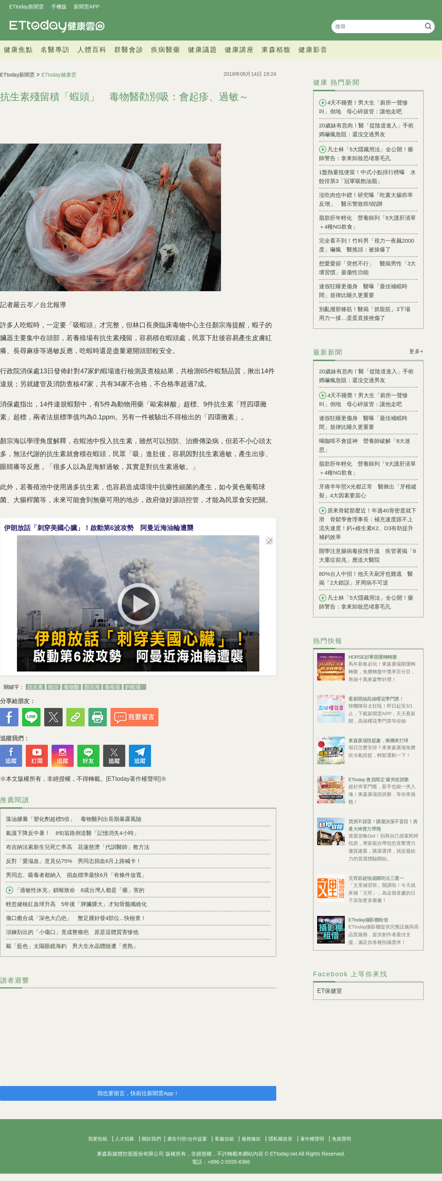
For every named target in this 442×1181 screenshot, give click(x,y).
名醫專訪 (55, 49)
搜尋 (428, 26)
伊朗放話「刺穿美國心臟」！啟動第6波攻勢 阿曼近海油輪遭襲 (98, 528)
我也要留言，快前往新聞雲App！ (138, 1093)
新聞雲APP (86, 7)
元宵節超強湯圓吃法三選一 (376, 878)
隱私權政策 (280, 1139)
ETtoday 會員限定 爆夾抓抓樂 (378, 779)
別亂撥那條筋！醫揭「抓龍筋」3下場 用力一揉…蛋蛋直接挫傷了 (367, 313)
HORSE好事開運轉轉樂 (372, 657)
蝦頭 (53, 687)
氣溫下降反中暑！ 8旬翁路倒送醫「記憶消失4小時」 (72, 833)
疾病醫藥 (165, 49)
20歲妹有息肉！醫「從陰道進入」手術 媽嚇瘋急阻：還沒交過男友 (368, 129)
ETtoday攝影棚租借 (368, 920)
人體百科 (92, 49)
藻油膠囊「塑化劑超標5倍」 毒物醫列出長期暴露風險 (73, 819)
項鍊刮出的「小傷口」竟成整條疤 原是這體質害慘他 (72, 932)
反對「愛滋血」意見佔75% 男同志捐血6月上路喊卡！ (73, 861)
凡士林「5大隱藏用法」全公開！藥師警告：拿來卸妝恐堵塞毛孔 (366, 153)
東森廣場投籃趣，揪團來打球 (378, 740)
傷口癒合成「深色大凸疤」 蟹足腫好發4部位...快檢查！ (76, 918)
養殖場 (112, 687)
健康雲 (57, 26)
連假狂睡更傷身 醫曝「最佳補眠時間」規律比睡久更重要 (363, 290)
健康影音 (313, 49)
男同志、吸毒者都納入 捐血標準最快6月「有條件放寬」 (76, 875)
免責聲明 (341, 1139)
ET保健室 (329, 991)
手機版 (59, 7)
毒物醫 (71, 687)
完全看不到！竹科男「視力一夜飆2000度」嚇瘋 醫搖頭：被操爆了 (366, 245)
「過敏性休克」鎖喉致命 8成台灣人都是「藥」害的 (75, 890)
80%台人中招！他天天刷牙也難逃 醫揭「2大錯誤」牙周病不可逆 (366, 578)
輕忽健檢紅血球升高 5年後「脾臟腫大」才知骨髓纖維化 (76, 904)
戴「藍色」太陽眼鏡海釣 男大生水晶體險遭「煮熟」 (72, 946)
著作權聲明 (312, 1139)
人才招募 (124, 1139)
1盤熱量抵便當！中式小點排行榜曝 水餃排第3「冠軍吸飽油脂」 (367, 176)
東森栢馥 (276, 49)
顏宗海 (92, 687)
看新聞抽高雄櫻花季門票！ (376, 699)
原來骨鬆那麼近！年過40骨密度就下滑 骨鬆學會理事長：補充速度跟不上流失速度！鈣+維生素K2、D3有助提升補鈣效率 (368, 523)
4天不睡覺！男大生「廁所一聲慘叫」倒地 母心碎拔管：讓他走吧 (363, 106)
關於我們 (151, 1139)
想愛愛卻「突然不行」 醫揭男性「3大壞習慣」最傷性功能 (367, 267)
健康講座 (239, 49)
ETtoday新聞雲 (26, 7)
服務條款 (251, 1139)
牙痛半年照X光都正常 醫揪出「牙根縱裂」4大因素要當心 (368, 490)
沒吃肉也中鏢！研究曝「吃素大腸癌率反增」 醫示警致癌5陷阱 (366, 199)
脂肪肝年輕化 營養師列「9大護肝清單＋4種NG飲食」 (367, 222)
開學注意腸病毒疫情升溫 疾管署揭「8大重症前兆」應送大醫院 (367, 555)
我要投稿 (97, 1139)
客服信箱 (224, 1139)
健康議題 (202, 49)
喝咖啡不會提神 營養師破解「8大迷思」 (364, 445)
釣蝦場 (133, 687)
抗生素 (35, 687)
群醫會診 (129, 49)
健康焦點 (18, 49)
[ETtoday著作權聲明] (133, 779)
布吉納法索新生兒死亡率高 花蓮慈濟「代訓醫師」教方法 (78, 847)
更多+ (416, 351)
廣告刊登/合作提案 (187, 1139)
